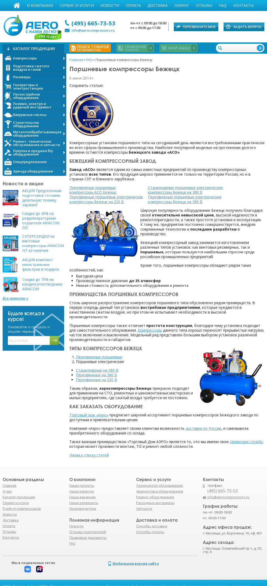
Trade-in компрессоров (22, 508)
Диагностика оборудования (159, 491)
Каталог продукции (19, 497)
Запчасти (144, 508)
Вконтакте (27, 569)
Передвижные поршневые (99, 356)
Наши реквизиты (83, 502)
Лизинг (181, 5)
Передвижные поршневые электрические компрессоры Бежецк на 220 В (106, 199)
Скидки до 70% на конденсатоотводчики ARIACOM (42, 284)
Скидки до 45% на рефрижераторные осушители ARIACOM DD (40, 220)
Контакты (243, 5)
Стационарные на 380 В (97, 370)
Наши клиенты (81, 491)
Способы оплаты (150, 531)
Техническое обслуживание (159, 485)
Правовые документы (88, 537)
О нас (7, 491)
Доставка (158, 5)
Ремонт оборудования (155, 497)
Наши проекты (81, 485)
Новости (110, 5)
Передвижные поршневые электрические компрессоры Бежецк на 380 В (184, 199)
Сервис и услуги (77, 5)
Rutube (39, 569)
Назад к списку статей (89, 455)
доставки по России (203, 428)
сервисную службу (246, 441)
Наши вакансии (82, 497)
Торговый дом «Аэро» (88, 414)
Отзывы (204, 5)
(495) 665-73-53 (93, 23)
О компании (40, 5)
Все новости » (15, 298)
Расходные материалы (155, 502)
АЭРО (32, 25)
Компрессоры (150, 330)
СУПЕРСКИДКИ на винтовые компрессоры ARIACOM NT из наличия (43, 243)
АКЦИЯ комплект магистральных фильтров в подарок (40, 265)
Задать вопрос (247, 26)
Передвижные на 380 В (96, 374)
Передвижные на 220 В (96, 379)
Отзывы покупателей (87, 531)
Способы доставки (151, 526)
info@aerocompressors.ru (93, 30)
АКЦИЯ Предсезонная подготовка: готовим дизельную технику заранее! (41, 197)
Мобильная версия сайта (136, 563)
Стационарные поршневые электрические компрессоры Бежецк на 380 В (185, 190)
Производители (82, 508)
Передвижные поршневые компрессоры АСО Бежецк (92, 190)
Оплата (133, 5)
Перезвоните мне (199, 26)
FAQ (222, 5)
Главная (17, 5)
